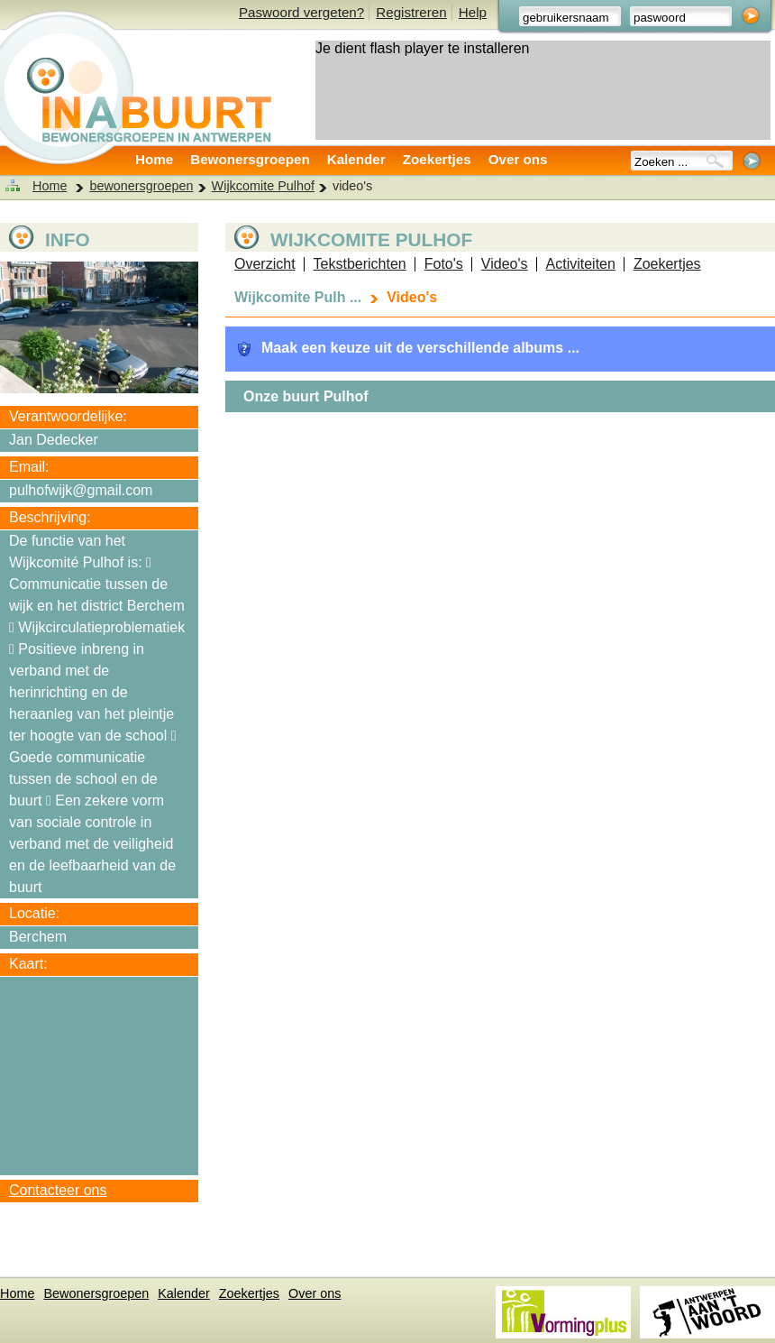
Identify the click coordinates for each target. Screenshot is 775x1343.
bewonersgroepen (141, 186)
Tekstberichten (360, 263)
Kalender (356, 159)
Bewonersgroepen (250, 159)
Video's (504, 263)
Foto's (443, 263)
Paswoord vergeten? (301, 12)
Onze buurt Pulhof (306, 396)
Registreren (411, 12)
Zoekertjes (437, 159)
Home (154, 159)
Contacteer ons (58, 1190)
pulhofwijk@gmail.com (80, 490)
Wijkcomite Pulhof (263, 186)
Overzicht (265, 263)
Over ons (518, 159)
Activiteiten (580, 263)
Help (473, 12)
